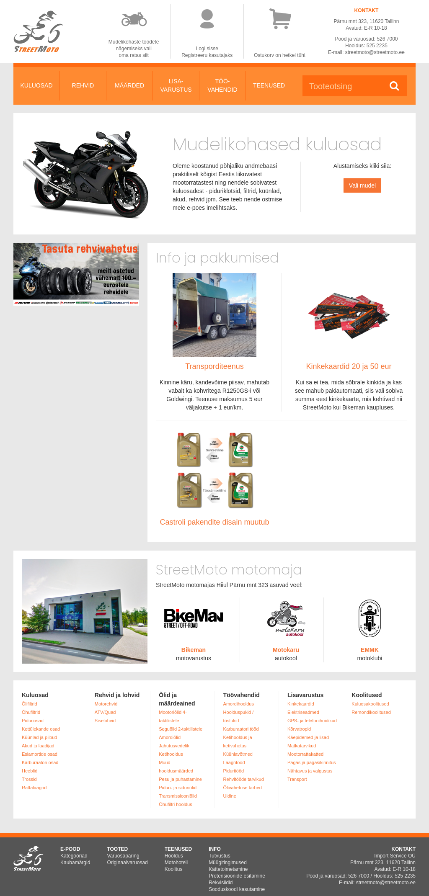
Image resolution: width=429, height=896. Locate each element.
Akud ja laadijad (38, 745)
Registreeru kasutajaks (207, 55)
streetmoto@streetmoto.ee (375, 52)
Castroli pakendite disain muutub (214, 522)
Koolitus (174, 869)
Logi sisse (207, 48)
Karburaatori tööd (241, 728)
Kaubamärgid (75, 862)
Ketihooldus (171, 754)
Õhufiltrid (31, 712)
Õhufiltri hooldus (175, 804)
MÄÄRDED (129, 85)
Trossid (29, 779)
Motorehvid (106, 703)
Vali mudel (362, 185)
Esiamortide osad (39, 754)
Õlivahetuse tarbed (242, 787)
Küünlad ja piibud (39, 737)
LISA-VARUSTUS (175, 85)
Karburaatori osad (40, 762)
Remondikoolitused (371, 712)
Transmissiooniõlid (178, 795)
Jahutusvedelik (174, 745)
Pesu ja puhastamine (180, 779)
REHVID (83, 85)
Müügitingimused (228, 862)
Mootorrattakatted (305, 754)
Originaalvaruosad (127, 862)
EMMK (370, 649)
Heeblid (29, 770)
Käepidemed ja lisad (308, 737)
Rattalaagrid (34, 787)
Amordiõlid (170, 737)
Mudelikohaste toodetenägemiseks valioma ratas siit (134, 48)
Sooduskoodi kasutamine (237, 889)
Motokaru (286, 649)
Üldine (229, 795)
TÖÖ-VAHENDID (222, 85)
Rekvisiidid (221, 883)
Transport (297, 779)
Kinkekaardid (300, 703)
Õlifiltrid (29, 703)
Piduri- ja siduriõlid (177, 787)
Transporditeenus (214, 366)
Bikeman (193, 649)
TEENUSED (269, 85)
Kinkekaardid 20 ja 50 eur (348, 366)
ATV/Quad (105, 712)
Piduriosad (33, 720)
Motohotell (176, 862)
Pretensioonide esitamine (237, 876)
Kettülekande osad (41, 728)
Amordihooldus (238, 703)
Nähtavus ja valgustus (310, 770)
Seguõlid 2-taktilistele (180, 728)
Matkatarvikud (301, 745)
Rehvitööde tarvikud (243, 779)
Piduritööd (233, 770)
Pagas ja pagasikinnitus (311, 762)
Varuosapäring (123, 856)
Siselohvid (105, 720)
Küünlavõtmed (238, 754)
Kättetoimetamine (228, 869)
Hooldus (174, 856)
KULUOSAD (36, 85)
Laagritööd (234, 762)
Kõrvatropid (299, 728)
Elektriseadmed (303, 712)
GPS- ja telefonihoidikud (312, 720)
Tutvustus (219, 856)
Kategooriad (74, 856)
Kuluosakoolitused (370, 703)
